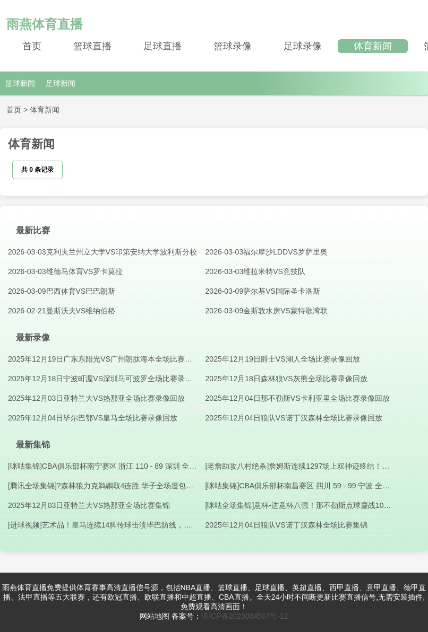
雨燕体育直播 (44, 24)
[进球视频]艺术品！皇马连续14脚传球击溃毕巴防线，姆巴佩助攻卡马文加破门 (99, 525)
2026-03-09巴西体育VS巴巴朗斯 (61, 291)
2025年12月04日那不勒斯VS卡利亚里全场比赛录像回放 (298, 398)
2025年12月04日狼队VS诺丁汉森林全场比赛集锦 (286, 525)
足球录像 (303, 46)
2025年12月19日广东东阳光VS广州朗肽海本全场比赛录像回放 (100, 359)
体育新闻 (373, 46)
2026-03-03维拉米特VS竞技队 (255, 271)
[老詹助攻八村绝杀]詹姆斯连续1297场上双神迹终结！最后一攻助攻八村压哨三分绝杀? (298, 466)
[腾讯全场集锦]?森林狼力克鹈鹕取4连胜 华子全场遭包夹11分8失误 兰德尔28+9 (100, 486)
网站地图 (154, 616)
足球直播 (162, 46)
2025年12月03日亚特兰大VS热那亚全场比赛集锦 (89, 505)
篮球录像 (232, 46)
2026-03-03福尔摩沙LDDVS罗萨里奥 (267, 252)
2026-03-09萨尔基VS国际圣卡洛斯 (263, 291)
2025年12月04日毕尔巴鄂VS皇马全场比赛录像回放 (92, 418)
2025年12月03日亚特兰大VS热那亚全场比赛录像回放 (96, 398)
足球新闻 (60, 83)
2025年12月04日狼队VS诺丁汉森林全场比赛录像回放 (294, 418)
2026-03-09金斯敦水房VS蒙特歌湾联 (267, 310)
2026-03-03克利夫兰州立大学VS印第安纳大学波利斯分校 (102, 252)
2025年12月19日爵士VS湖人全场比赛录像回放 (283, 359)
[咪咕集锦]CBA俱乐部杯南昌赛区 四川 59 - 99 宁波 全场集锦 (298, 486)
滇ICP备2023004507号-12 (244, 616)
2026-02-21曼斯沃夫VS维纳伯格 (61, 310)
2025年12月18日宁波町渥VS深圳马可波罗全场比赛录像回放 (100, 379)
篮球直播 (92, 46)
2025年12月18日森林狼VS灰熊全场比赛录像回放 (286, 378)
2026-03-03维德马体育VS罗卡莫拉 (65, 271)
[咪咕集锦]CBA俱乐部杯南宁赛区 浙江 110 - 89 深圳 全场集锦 (102, 466)
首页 (31, 46)
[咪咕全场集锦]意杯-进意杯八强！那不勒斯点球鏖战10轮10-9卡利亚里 (298, 506)
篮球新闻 (20, 83)
